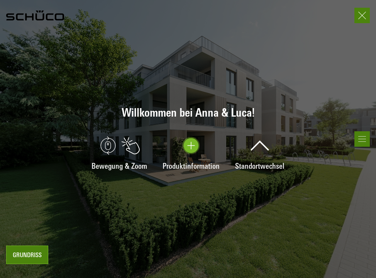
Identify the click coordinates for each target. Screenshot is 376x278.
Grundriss (27, 256)
